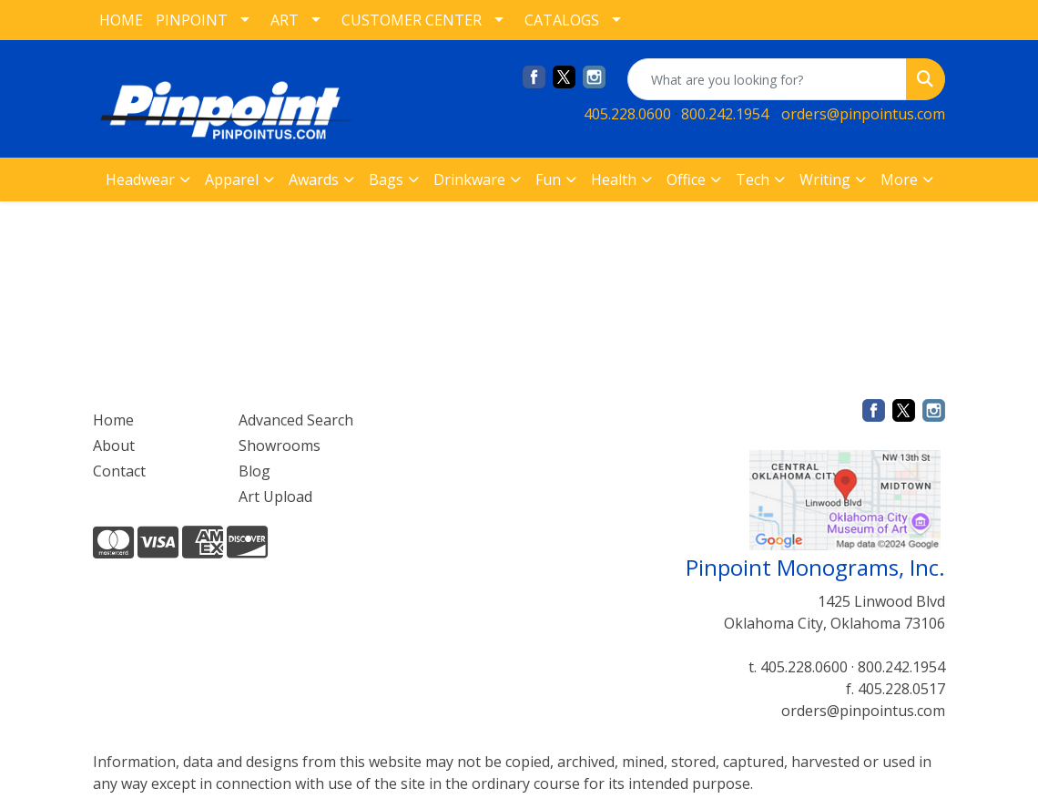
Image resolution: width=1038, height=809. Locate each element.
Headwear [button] (140, 179)
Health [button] (613, 179)
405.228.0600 (627, 114)
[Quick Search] (767, 79)
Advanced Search (296, 420)
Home (113, 420)
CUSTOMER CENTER (411, 20)
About (114, 445)
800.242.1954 (724, 114)
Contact (119, 471)
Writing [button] (824, 179)
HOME (121, 20)
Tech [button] (752, 179)
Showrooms (280, 445)
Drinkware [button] (469, 179)
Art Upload (275, 496)
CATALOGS (561, 20)
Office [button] (686, 179)
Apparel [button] (232, 179)
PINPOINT (192, 20)
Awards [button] (314, 179)
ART (284, 20)
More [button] (899, 179)
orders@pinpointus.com (863, 114)
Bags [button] (386, 179)
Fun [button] (548, 179)
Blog (254, 471)
